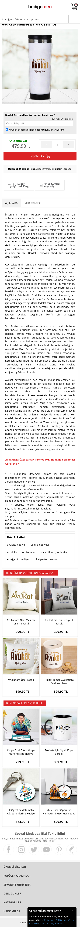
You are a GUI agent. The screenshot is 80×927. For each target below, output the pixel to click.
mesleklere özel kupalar (21, 552)
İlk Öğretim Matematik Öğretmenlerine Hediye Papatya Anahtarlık (21, 811)
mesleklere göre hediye (54, 552)
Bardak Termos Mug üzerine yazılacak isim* (30, 115)
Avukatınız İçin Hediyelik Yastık (59, 621)
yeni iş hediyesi (40, 544)
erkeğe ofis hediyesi (18, 559)
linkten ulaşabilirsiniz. (52, 923)
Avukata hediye (47, 395)
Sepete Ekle (40, 156)
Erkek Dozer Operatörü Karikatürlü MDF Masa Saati (59, 811)
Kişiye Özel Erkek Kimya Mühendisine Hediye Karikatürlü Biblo (21, 752)
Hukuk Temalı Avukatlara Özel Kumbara (59, 681)
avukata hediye (16, 544)
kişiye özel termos (46, 559)
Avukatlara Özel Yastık (21, 679)
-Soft (21, 922)
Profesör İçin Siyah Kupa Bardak (59, 752)
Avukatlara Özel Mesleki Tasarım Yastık (21, 621)
